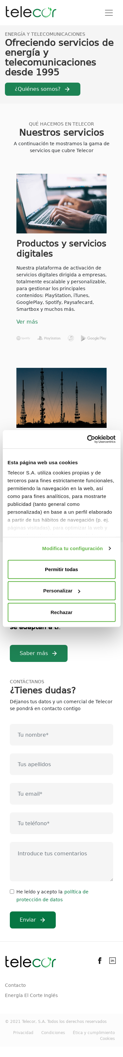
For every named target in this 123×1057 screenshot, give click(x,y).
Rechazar (61, 612)
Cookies (107, 1038)
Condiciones (53, 1032)
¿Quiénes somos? (38, 89)
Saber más (34, 653)
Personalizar (61, 590)
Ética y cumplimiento (94, 1032)
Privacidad (23, 1032)
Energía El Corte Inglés (31, 995)
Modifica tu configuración (72, 548)
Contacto (15, 985)
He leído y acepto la (39, 891)
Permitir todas (61, 569)
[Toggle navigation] (109, 13)
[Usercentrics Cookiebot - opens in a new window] (87, 439)
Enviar (28, 920)
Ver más (27, 322)
